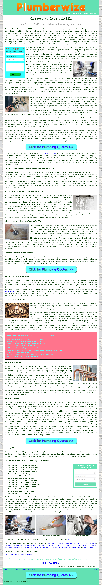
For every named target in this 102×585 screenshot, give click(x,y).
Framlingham (40, 547)
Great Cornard (31, 545)
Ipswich (93, 543)
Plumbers (29, 47)
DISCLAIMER (93, 14)
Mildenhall (29, 547)
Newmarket (76, 547)
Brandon (50, 545)
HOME (68, 14)
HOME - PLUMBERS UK (51, 563)
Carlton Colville (49, 153)
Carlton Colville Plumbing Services (27, 461)
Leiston (85, 543)
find (11, 452)
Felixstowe (17, 545)
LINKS (73, 14)
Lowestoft (60, 545)
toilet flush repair (27, 415)
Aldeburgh (92, 545)
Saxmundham (81, 545)
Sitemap (6, 569)
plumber (81, 37)
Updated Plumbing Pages (28, 569)
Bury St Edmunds (72, 543)
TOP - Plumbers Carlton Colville (18, 555)
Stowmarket (66, 547)
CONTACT (85, 14)
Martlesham (88, 547)
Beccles (60, 543)
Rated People (10, 291)
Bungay (42, 545)
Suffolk (34, 543)
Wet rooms (9, 200)
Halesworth (18, 547)
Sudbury (8, 545)
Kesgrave (51, 543)
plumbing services (24, 375)
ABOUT (79, 14)
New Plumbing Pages (15, 569)
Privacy (96, 569)
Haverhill (9, 547)
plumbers (20, 371)
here (69, 539)
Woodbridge (70, 545)
